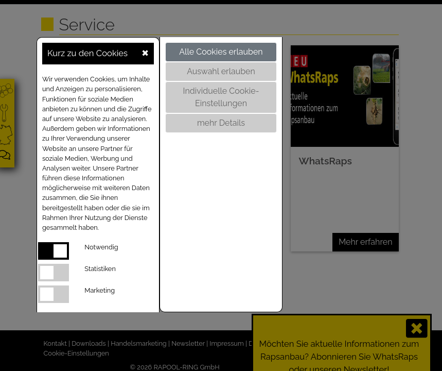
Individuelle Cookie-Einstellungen (221, 97)
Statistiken (100, 269)
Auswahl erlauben (221, 71)
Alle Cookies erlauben (220, 52)
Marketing (99, 290)
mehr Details (221, 123)
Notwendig (101, 247)
